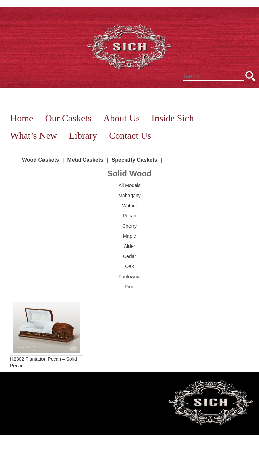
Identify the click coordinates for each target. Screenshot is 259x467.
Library (83, 135)
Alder (129, 246)
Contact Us (130, 135)
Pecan (129, 215)
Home (21, 118)
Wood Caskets (40, 160)
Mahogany (129, 195)
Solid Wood (129, 173)
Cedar (129, 256)
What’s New (33, 135)
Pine (129, 286)
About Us (121, 118)
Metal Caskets (85, 160)
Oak (129, 266)
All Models (130, 185)
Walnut (129, 205)
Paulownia (130, 276)
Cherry (129, 226)
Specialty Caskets (134, 160)
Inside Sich (172, 118)
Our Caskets (68, 118)
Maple (129, 236)
